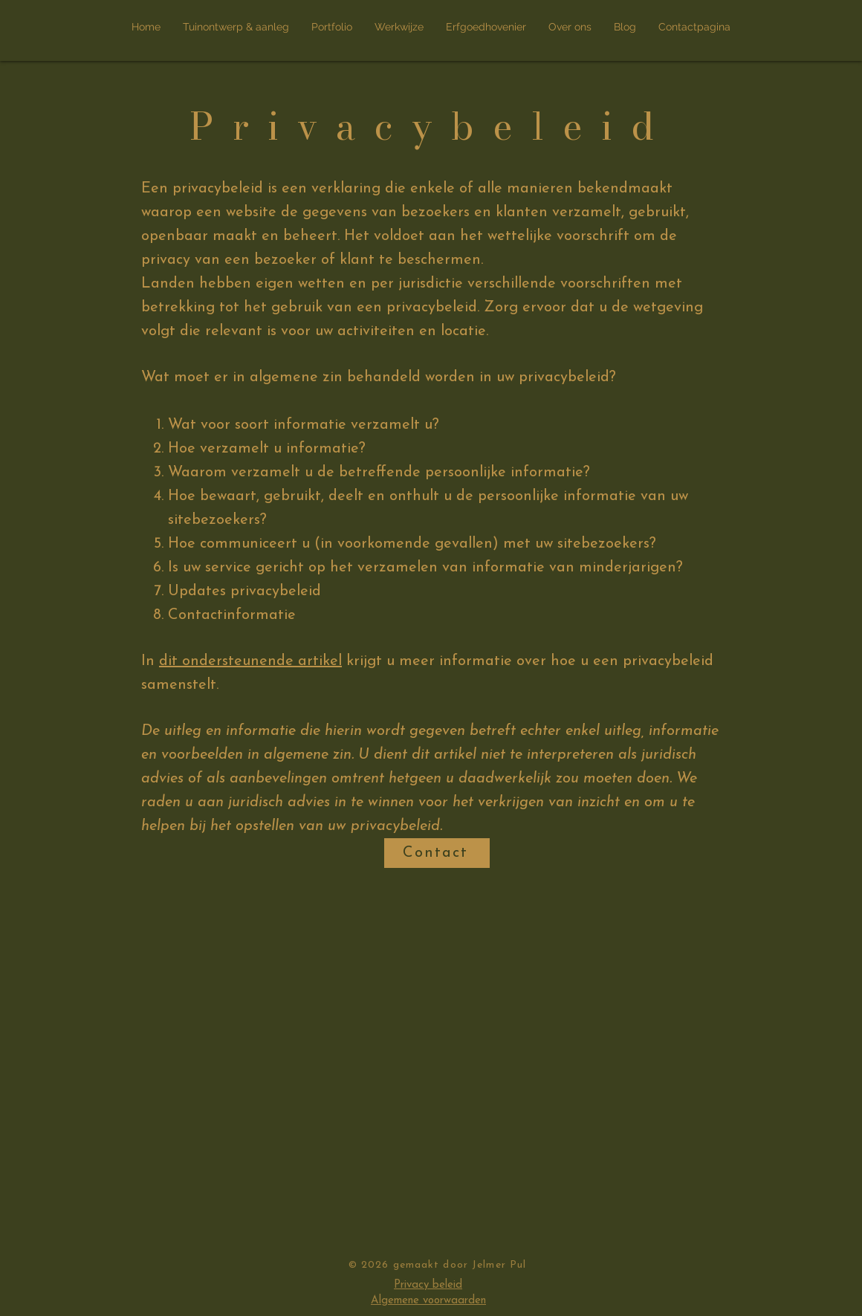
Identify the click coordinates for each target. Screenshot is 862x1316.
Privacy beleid (428, 1285)
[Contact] (437, 853)
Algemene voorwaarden (428, 1300)
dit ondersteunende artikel (250, 661)
